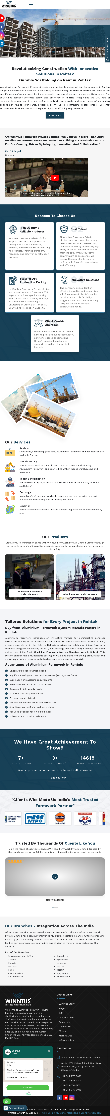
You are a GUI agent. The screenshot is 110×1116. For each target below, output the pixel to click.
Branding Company (91, 1112)
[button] (102, 575)
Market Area (65, 1035)
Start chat (28, 1087)
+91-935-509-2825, (71, 1080)
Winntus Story (66, 1003)
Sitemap (63, 1031)
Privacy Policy (66, 1040)
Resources (64, 1022)
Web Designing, (50, 1112)
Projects (63, 1008)
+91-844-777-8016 (71, 1089)
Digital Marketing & (69, 1112)
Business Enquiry (14, 1108)
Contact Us (65, 1026)
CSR (61, 1013)
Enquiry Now (58, 778)
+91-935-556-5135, (71, 1085)
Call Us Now (80, 770)
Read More (55, 115)
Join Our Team (67, 1017)
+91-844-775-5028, (71, 1076)
